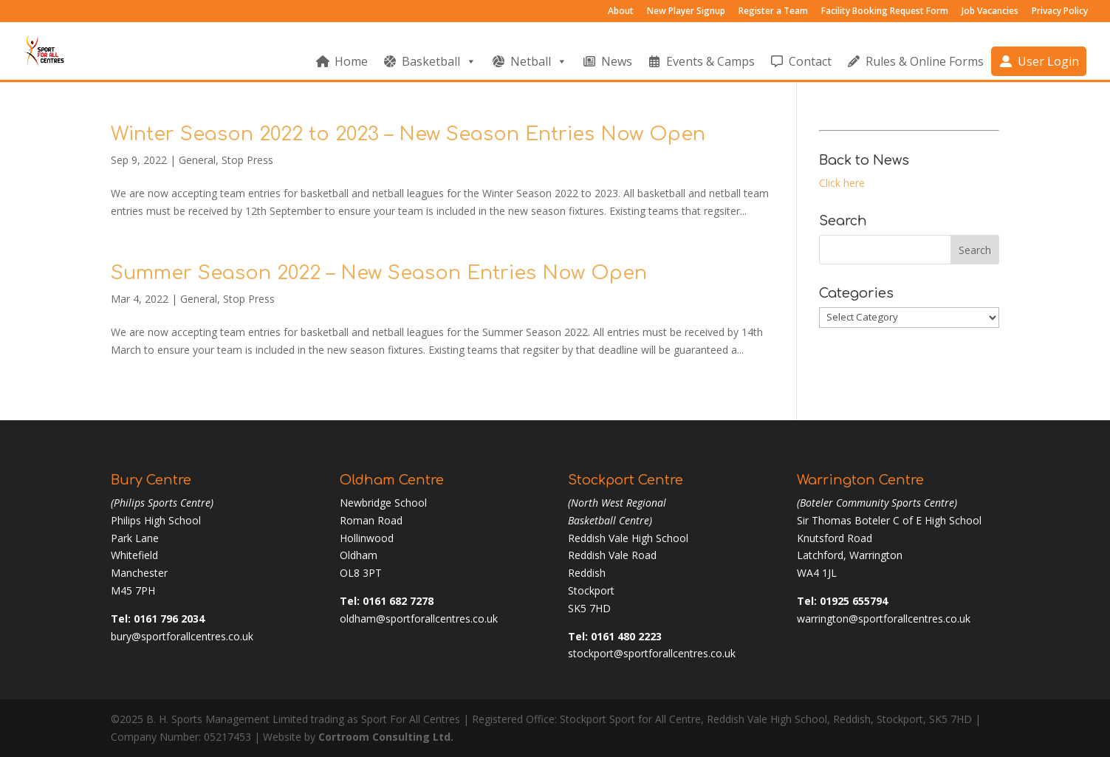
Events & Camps (710, 61)
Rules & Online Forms (925, 61)
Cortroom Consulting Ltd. (385, 737)
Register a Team (773, 12)
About (621, 12)
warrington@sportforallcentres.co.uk (883, 619)
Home (351, 61)
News (616, 61)
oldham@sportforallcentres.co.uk (419, 619)
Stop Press (247, 160)
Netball (538, 61)
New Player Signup (686, 12)
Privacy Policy (1060, 12)
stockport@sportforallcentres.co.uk (652, 653)
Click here (842, 183)
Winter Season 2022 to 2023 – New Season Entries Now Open (408, 134)
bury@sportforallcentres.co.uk (182, 636)
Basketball (439, 61)
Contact (810, 61)
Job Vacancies (990, 12)
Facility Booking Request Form (884, 12)
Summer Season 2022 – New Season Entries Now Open (379, 273)
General (197, 160)
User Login (1048, 61)
